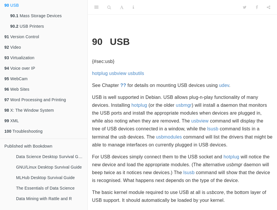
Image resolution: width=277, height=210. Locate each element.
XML (11, 120)
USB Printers (27, 26)
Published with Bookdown (28, 146)
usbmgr (184, 105)
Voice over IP (19, 68)
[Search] (109, 7)
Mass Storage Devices (36, 15)
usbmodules (169, 136)
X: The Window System (29, 110)
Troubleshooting (23, 131)
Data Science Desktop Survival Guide (51, 156)
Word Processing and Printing (35, 99)
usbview (118, 73)
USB (11, 5)
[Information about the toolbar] (133, 7)
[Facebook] (256, 7)
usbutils (136, 73)
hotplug (100, 73)
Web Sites (16, 89)
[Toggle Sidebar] (96, 7)
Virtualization (19, 57)
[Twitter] (244, 7)
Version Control (21, 36)
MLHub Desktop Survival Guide (45, 177)
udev (224, 85)
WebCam (15, 78)
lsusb (212, 128)
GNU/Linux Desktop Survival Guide (49, 167)
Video (12, 47)
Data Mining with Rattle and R (44, 198)
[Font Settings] (121, 7)
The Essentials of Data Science (45, 188)
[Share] (268, 7)
